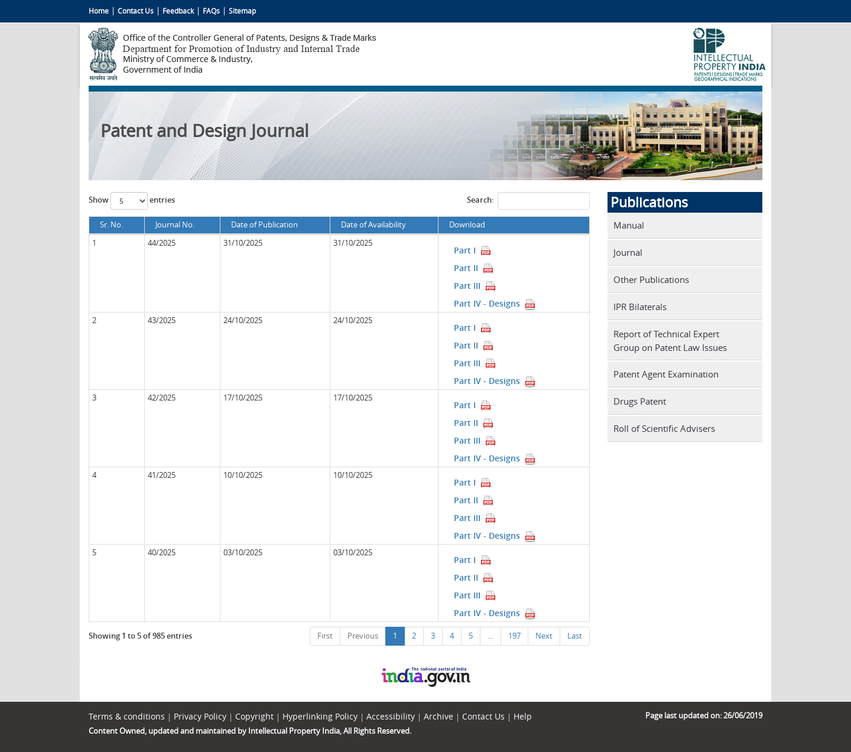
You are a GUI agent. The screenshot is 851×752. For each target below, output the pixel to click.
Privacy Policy (200, 716)
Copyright (254, 716)
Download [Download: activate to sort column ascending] (467, 225)
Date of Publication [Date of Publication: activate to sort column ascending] (264, 225)
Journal (627, 252)
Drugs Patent (639, 401)
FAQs (211, 10)
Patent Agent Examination (666, 374)
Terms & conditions (127, 716)
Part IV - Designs (495, 303)
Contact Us (136, 10)
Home (99, 10)
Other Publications (651, 279)
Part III (475, 285)
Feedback (178, 10)
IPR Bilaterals (640, 306)
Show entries (132, 201)
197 (514, 636)
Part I (473, 250)
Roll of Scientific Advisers (664, 428)
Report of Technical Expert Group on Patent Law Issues (670, 340)
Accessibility (390, 716)
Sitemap (242, 10)
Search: (528, 201)
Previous (362, 636)
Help (523, 716)
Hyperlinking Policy (320, 716)
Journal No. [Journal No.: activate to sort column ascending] (174, 225)
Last (574, 636)
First (325, 636)
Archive (438, 716)
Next (544, 636)
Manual (628, 225)
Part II (474, 268)
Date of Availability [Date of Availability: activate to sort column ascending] (373, 225)
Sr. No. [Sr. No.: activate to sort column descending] (111, 225)
